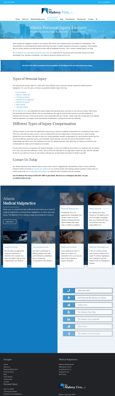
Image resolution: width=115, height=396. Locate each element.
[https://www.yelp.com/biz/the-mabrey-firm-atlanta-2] (93, 312)
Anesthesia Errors (65, 369)
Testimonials (8, 379)
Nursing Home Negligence (13, 394)
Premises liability (22, 107)
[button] (96, 19)
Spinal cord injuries (23, 102)
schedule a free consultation (48, 65)
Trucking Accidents (10, 391)
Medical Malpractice (11, 369)
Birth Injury (62, 374)
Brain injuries (20, 104)
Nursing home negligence (25, 100)
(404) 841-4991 (9, 2)
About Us (7, 367)
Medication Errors (65, 367)
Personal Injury (9, 372)
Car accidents (21, 92)
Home (6, 364)
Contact (6, 382)
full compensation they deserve (37, 171)
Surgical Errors (64, 372)
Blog (5, 374)
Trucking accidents (22, 97)
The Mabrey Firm (21, 53)
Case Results (8, 377)
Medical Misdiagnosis (66, 364)
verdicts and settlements (42, 169)
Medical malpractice (23, 95)
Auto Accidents (9, 389)
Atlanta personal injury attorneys (41, 53)
